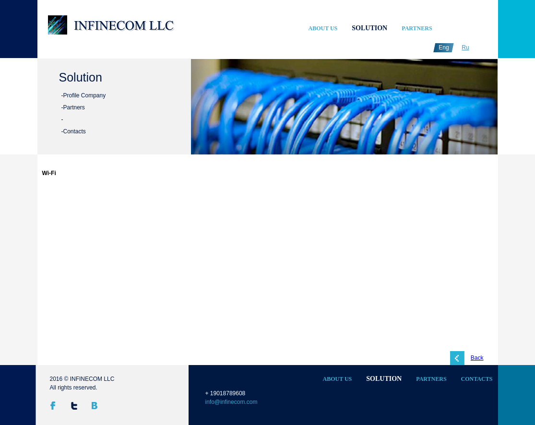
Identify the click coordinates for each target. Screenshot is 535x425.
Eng (444, 47)
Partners (417, 28)
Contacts (74, 131)
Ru (465, 47)
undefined (223, 110)
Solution (369, 28)
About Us (323, 28)
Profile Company (84, 95)
